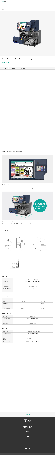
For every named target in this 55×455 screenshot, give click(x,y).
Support (27, 431)
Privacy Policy (22, 443)
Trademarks (33, 443)
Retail (3, 64)
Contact (27, 434)
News (27, 439)
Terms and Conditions (28, 443)
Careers (27, 436)
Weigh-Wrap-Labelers (5, 62)
